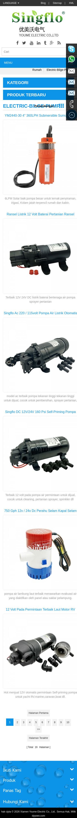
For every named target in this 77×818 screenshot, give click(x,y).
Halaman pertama (38, 713)
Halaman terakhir (38, 738)
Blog (43, 3)
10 (67, 722)
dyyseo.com (38, 815)
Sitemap (57, 3)
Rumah (37, 69)
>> (38, 729)
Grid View (61, 106)
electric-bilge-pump (59, 69)
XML (71, 3)
